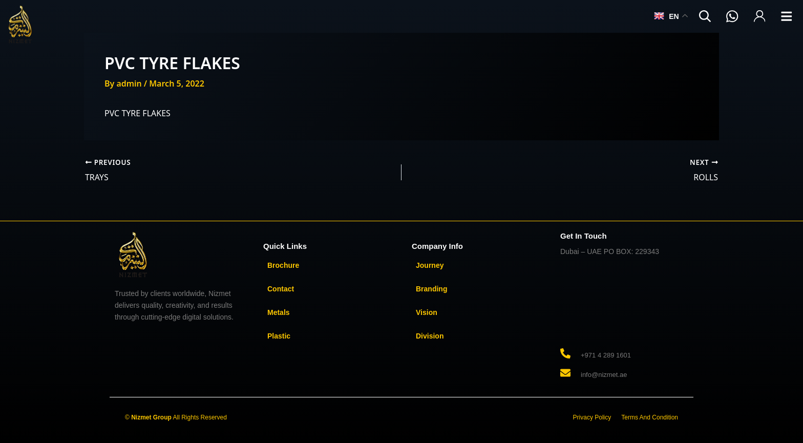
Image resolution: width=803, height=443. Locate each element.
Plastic (278, 335)
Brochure (283, 265)
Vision (426, 312)
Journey (429, 265)
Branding (431, 288)
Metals (278, 312)
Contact (280, 288)
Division (429, 335)
